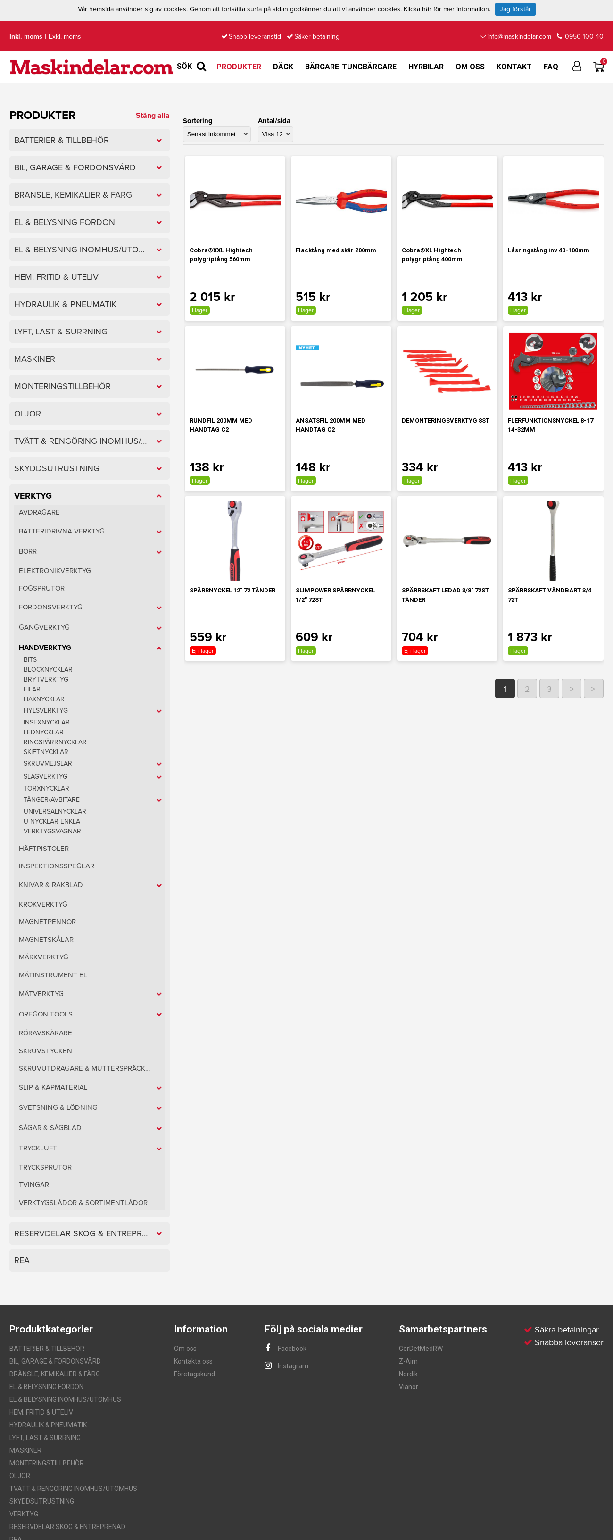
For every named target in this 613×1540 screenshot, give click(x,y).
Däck (283, 66)
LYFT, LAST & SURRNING (45, 1437)
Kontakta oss (193, 1361)
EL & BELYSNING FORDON (46, 1386)
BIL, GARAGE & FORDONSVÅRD (55, 1361)
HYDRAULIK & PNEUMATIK (48, 1425)
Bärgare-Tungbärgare (351, 66)
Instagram (286, 1366)
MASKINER (25, 1450)
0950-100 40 (580, 37)
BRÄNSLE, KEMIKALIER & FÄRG (54, 1374)
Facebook (285, 1348)
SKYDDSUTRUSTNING (41, 1501)
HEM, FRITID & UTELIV (41, 1412)
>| (594, 689)
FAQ (551, 66)
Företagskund (194, 1374)
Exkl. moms (65, 37)
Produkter (238, 66)
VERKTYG (23, 1514)
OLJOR (19, 1476)
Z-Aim (408, 1361)
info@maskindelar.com (515, 37)
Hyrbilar (426, 66)
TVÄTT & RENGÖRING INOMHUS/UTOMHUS (73, 1488)
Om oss (470, 66)
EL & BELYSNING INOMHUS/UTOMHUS (65, 1399)
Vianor (408, 1386)
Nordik (408, 1374)
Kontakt (514, 66)
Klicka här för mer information (446, 9)
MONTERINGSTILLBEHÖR (46, 1463)
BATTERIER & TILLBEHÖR (46, 1348)
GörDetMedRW (421, 1348)
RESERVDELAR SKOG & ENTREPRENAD (67, 1527)
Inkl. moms (25, 37)
